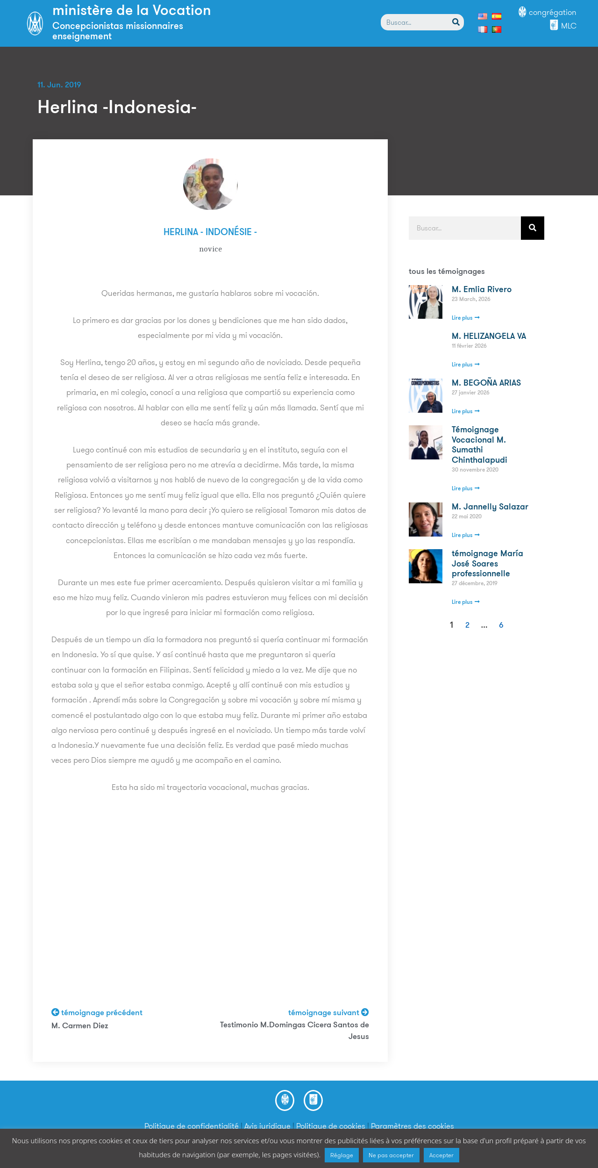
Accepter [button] (441, 1155)
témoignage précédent (96, 1013)
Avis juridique (267, 1126)
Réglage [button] (341, 1155)
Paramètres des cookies (412, 1126)
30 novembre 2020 (475, 470)
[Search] (456, 22)
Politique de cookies (330, 1126)
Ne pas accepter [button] (391, 1155)
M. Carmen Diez (79, 1026)
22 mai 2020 (467, 517)
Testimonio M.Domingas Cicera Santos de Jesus (294, 1031)
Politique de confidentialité (191, 1126)
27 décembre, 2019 (475, 584)
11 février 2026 (469, 346)
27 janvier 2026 (471, 393)
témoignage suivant (328, 1013)
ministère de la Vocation (131, 11)
